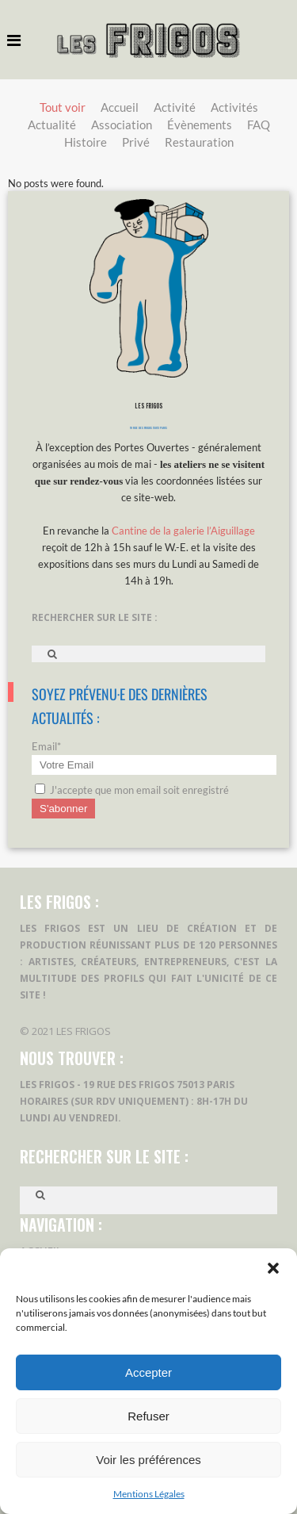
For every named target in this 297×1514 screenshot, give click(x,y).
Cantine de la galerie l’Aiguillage (183, 530)
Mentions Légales (149, 1494)
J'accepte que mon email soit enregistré (132, 790)
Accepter (148, 1372)
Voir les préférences (148, 1459)
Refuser (148, 1416)
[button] (273, 1268)
